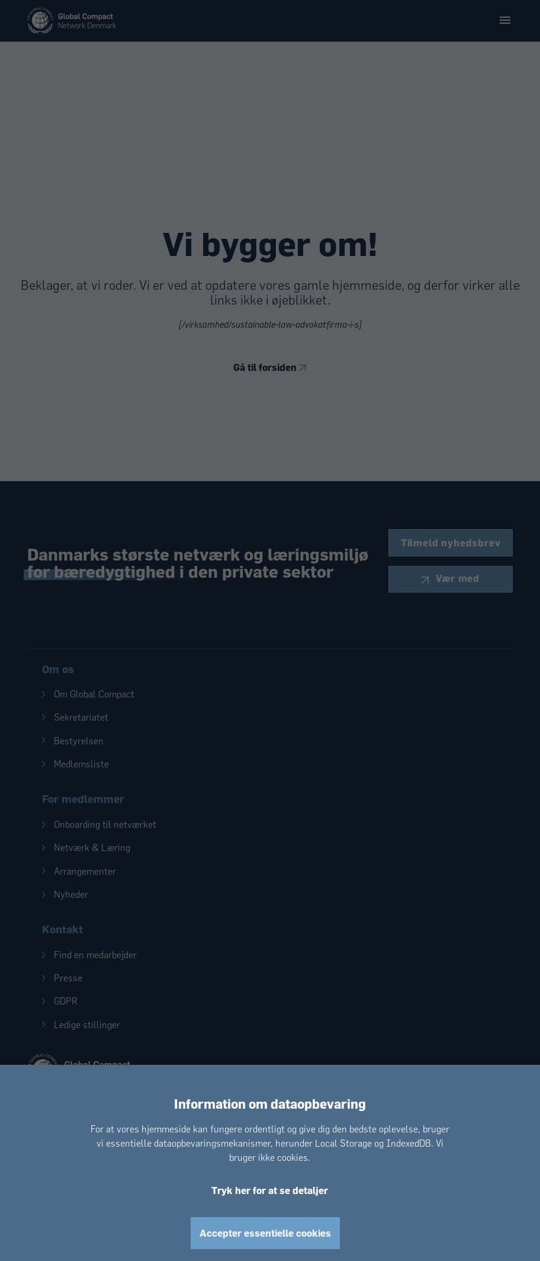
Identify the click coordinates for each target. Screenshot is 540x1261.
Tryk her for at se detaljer (269, 1190)
